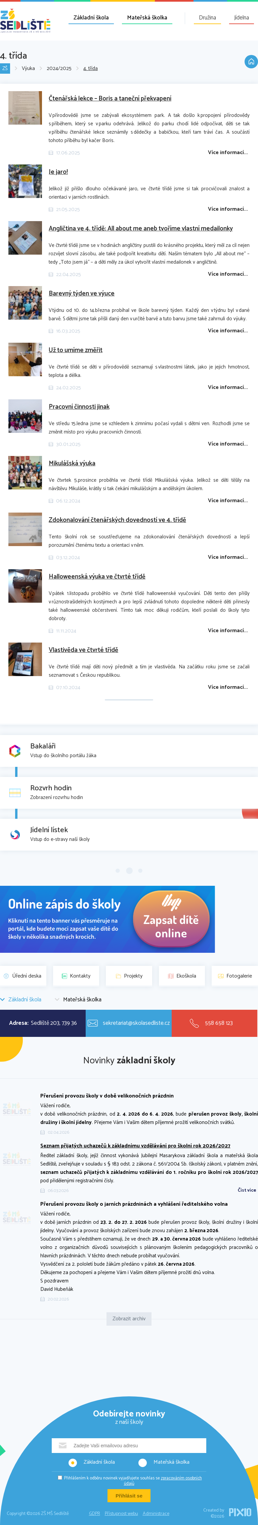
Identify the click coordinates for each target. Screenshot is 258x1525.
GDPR (94, 1514)
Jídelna (241, 17)
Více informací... (228, 152)
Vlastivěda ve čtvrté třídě (83, 650)
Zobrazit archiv (129, 1318)
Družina (207, 17)
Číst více (247, 1190)
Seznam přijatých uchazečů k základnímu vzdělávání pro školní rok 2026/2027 (135, 1145)
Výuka (28, 69)
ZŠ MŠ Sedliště (25, 20)
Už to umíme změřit (75, 350)
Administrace (156, 1514)
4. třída (90, 69)
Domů (251, 61)
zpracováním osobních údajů (163, 1481)
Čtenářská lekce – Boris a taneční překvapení (110, 98)
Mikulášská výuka (72, 463)
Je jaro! (58, 172)
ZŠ (5, 69)
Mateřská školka (147, 17)
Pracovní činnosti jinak (79, 407)
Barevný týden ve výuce (82, 293)
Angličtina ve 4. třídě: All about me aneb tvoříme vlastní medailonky (141, 228)
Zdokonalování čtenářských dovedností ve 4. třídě (117, 520)
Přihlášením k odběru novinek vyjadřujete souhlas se (133, 1481)
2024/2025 (59, 69)
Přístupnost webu (121, 1514)
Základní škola (91, 17)
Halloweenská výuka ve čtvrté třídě (97, 577)
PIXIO (240, 1512)
